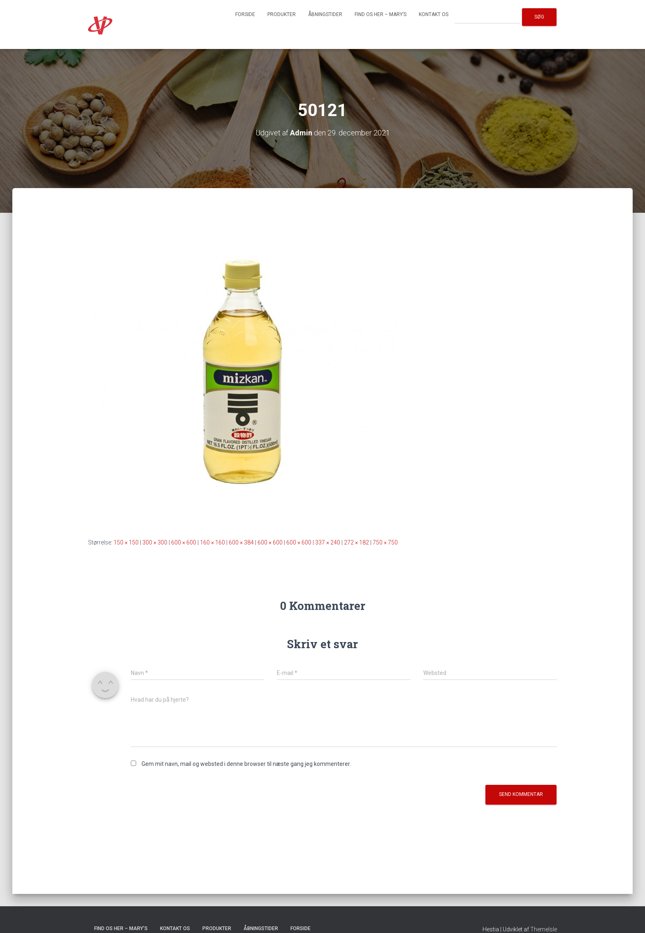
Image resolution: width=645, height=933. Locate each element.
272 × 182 (356, 542)
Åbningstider (325, 14)
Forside (245, 14)
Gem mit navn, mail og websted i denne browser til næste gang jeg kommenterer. (246, 764)
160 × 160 (212, 542)
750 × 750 (385, 542)
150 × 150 (126, 542)
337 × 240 (327, 542)
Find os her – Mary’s (380, 14)
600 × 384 (241, 542)
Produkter (281, 14)
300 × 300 (154, 542)
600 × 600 (183, 542)
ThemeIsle (543, 929)
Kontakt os (433, 14)
